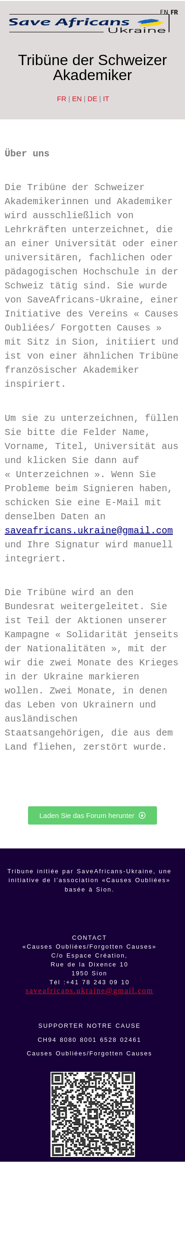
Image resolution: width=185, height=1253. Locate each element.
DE (92, 99)
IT (106, 99)
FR (61, 99)
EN (77, 99)
